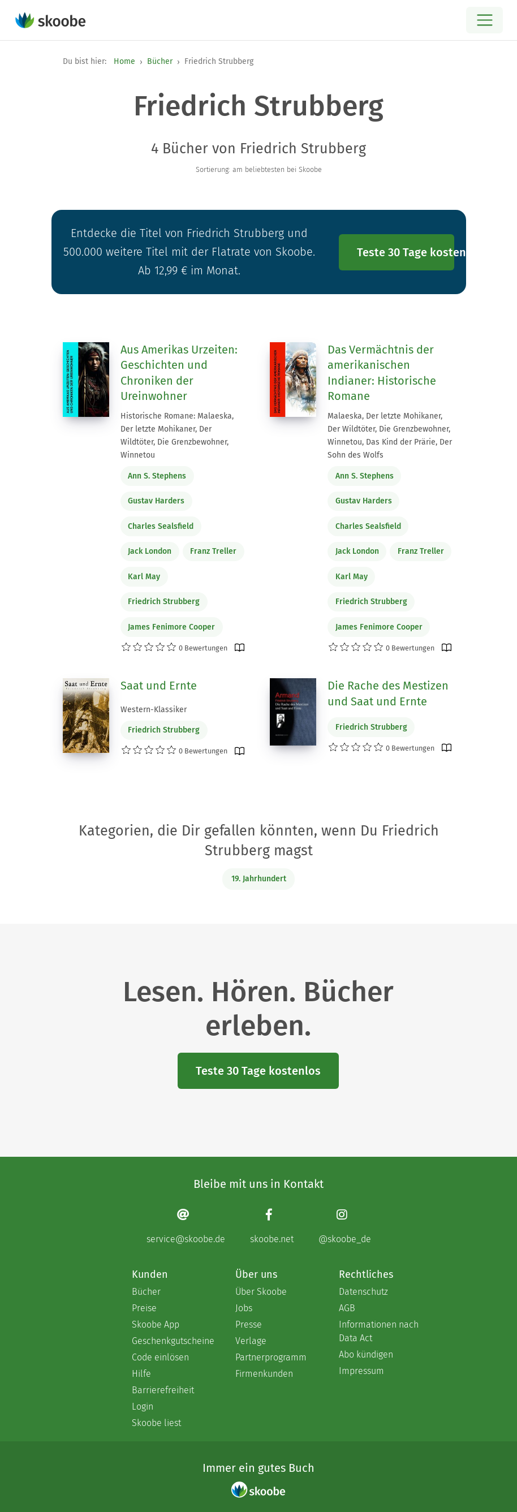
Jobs (243, 1308)
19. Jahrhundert (258, 879)
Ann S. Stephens (157, 476)
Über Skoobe (261, 1291)
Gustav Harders (156, 501)
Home (124, 61)
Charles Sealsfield (160, 526)
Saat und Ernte (158, 685)
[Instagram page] (344, 1226)
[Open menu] (484, 20)
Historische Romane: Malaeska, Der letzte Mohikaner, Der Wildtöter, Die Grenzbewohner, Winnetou (177, 435)
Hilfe (141, 1373)
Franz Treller (213, 551)
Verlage (250, 1341)
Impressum (361, 1370)
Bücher (160, 61)
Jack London (149, 551)
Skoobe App (155, 1324)
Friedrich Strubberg (164, 601)
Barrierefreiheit (163, 1390)
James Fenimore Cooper (171, 627)
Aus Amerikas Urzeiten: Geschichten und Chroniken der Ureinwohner (179, 373)
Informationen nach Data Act (379, 1331)
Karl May (144, 576)
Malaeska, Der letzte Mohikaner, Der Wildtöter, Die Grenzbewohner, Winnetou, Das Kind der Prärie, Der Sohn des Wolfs (390, 435)
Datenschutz (363, 1291)
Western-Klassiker (153, 709)
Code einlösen (160, 1357)
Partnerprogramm (271, 1357)
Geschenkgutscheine (172, 1341)
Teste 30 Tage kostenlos (405, 252)
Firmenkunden (264, 1373)
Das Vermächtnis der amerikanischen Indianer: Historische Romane (382, 373)
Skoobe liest (156, 1423)
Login (142, 1406)
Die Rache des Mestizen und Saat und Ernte (388, 693)
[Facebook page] (272, 1226)
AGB (347, 1308)
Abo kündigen (366, 1354)
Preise (144, 1308)
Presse (248, 1324)
